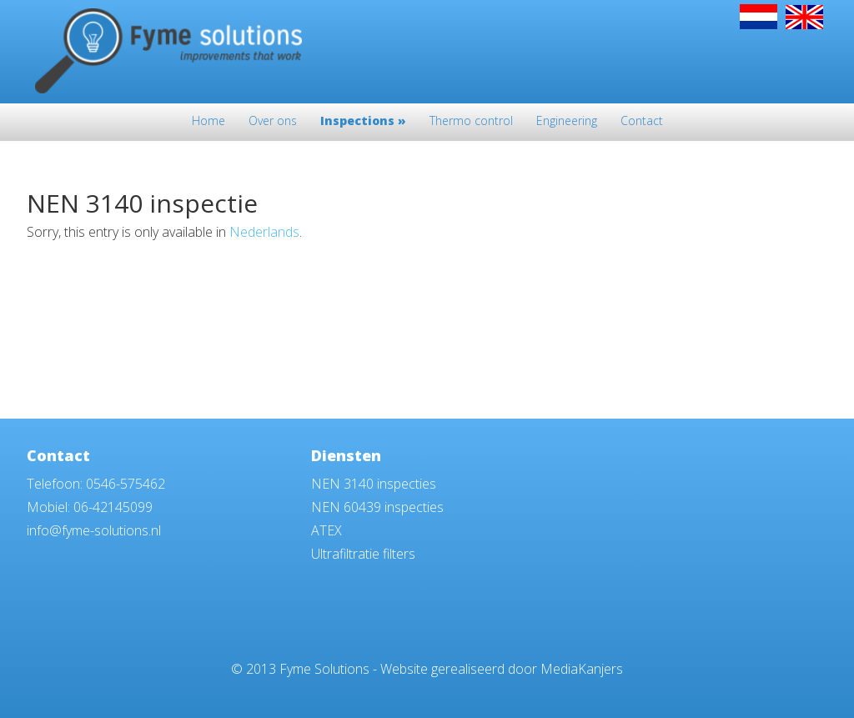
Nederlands (264, 232)
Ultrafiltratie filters (363, 554)
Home (208, 121)
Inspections (363, 121)
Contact (641, 121)
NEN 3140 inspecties (373, 483)
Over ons (273, 121)
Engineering (566, 121)
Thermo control (471, 121)
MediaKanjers (581, 669)
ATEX (326, 530)
